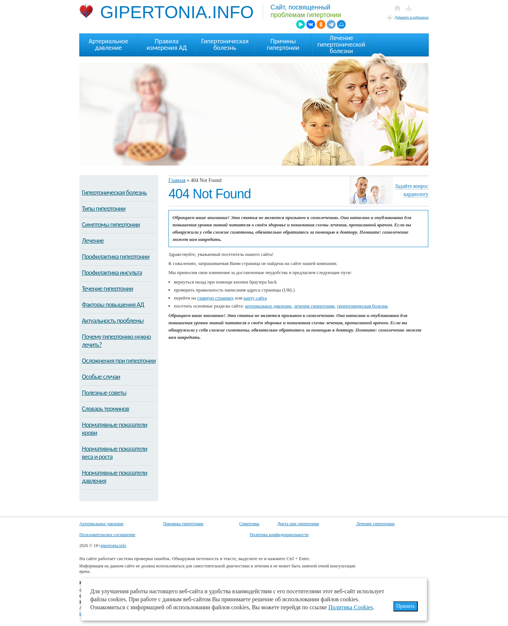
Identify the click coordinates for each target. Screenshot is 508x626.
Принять (405, 606)
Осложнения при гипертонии (119, 361)
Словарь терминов (105, 409)
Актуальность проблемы (112, 321)
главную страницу (215, 298)
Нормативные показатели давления (114, 477)
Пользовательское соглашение (107, 534)
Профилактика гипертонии (115, 257)
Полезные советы (104, 393)
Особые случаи (101, 377)
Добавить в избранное (411, 17)
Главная (177, 180)
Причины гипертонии (183, 523)
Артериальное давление (101, 523)
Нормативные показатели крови (114, 429)
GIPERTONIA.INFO (166, 11)
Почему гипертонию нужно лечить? (116, 341)
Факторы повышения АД (113, 305)
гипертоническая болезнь (362, 306)
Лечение (93, 241)
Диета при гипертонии (298, 523)
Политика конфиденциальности (279, 534)
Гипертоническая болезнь (114, 193)
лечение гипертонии (314, 306)
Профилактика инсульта (112, 273)
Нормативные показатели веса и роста (114, 453)
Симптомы (249, 523)
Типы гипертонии (104, 209)
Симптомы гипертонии (111, 225)
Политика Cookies (350, 607)
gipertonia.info (113, 545)
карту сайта (255, 298)
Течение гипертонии (107, 289)
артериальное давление (268, 306)
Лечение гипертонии (375, 523)
